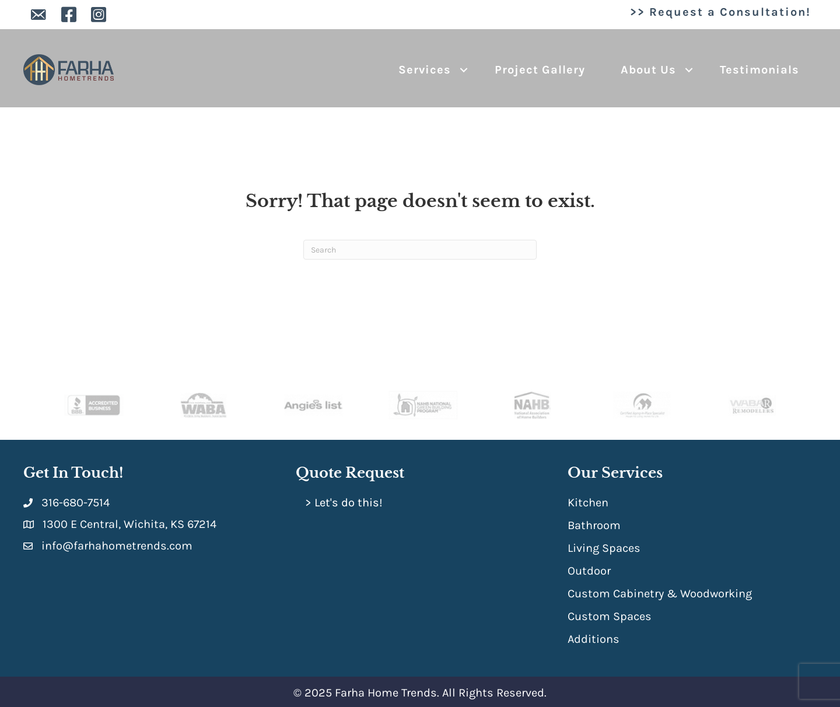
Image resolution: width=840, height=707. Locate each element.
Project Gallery (540, 69)
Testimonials (759, 69)
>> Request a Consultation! (720, 12)
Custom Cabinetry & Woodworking (660, 593)
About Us (648, 69)
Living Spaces (604, 548)
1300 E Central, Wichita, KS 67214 (129, 524)
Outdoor (589, 571)
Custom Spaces (610, 616)
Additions (594, 639)
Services (424, 69)
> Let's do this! (344, 502)
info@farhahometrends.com (116, 545)
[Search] (420, 250)
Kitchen (588, 502)
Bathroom (594, 525)
